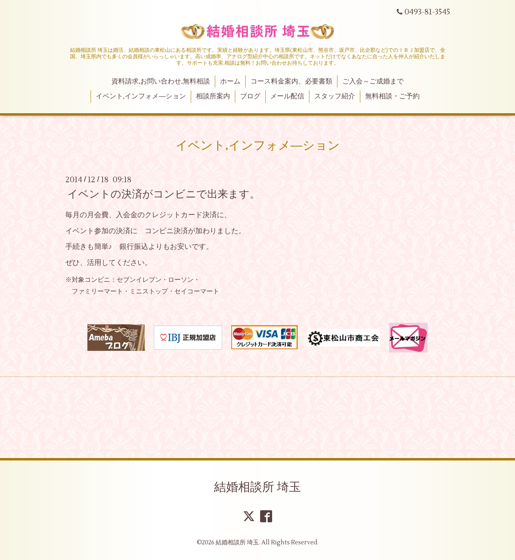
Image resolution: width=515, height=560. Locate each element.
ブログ (250, 96)
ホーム (230, 81)
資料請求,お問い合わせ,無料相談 (160, 81)
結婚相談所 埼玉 (257, 487)
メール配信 (287, 96)
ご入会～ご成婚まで (373, 81)
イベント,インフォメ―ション (141, 96)
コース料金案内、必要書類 (291, 81)
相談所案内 (213, 96)
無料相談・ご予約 (392, 96)
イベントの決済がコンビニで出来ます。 (163, 194)
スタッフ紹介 (334, 96)
